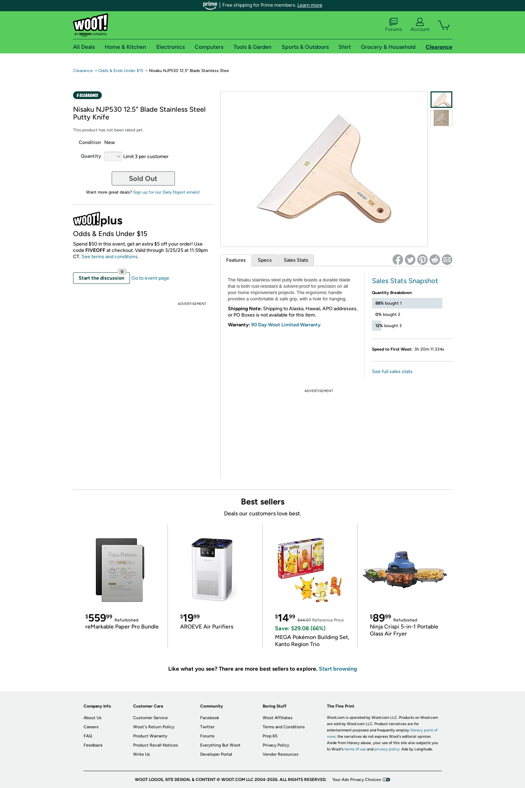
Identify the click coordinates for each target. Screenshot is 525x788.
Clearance (83, 70)
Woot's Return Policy (153, 726)
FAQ (88, 736)
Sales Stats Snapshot (405, 280)
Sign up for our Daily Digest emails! (166, 192)
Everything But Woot (220, 745)
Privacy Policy (276, 745)
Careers (91, 726)
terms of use (355, 749)
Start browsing (338, 668)
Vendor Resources (280, 754)
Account (420, 25)
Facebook (209, 717)
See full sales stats (392, 372)
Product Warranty (150, 736)
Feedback (93, 745)
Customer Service (150, 717)
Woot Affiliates (278, 717)
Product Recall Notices (155, 745)
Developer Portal (216, 754)
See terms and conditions (109, 257)
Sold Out (143, 178)
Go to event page (150, 278)
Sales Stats (296, 260)
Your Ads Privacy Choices (356, 779)
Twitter (207, 726)
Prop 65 (270, 736)
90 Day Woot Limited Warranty (286, 325)
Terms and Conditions (284, 726)
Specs (265, 260)
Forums (393, 25)
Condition (90, 142)
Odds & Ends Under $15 (120, 70)
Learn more (309, 5)
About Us (92, 717)
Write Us (141, 754)
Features (236, 260)
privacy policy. (387, 749)
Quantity (91, 156)
